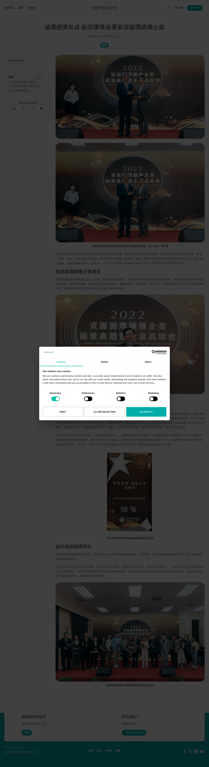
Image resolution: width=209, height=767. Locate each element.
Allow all (146, 411)
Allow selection (104, 411)
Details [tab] (104, 362)
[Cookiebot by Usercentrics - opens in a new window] (154, 352)
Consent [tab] (61, 362)
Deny (63, 411)
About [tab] (148, 362)
